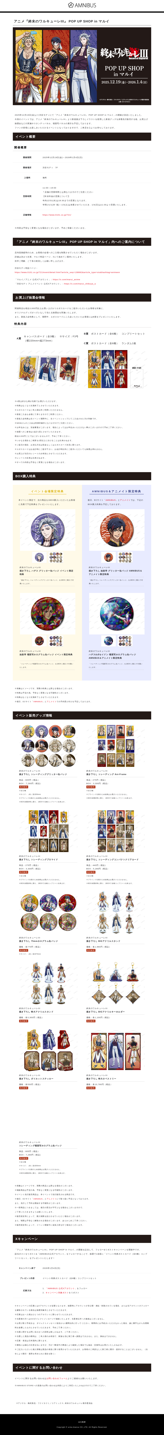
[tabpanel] (47, 530)
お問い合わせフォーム (57, 1378)
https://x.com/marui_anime (66, 279)
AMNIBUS (111, 500)
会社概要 (82, 1422)
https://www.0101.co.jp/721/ (57, 215)
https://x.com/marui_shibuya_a (80, 284)
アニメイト (125, 500)
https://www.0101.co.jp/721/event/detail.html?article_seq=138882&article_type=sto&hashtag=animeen (67, 272)
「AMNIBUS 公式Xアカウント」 (61, 1288)
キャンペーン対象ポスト (57, 1293)
